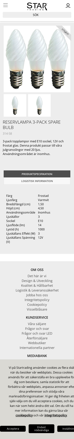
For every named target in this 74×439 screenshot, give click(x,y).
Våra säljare (37, 324)
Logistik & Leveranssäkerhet (37, 290)
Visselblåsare (37, 309)
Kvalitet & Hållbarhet (37, 285)
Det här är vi (37, 276)
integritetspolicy (55, 415)
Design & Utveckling (37, 280)
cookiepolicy (24, 415)
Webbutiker (37, 343)
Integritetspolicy (37, 300)
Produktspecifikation (37, 174)
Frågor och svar (37, 328)
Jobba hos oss (37, 295)
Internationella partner (37, 347)
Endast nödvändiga (41, 428)
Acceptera (13, 428)
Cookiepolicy (37, 304)
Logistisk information (37, 181)
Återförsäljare (37, 338)
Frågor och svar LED (37, 333)
